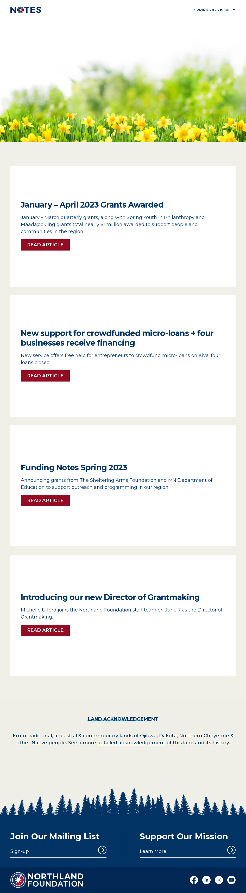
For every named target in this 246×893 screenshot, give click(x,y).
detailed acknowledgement (131, 743)
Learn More (153, 851)
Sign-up (19, 851)
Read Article (45, 245)
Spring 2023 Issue (215, 10)
